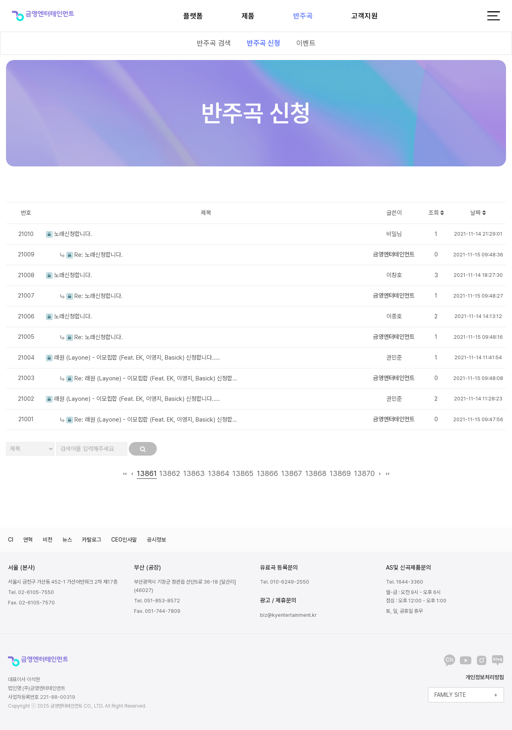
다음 (380, 474)
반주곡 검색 (214, 43)
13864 (218, 473)
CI (10, 539)
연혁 (28, 539)
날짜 (478, 212)
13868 (315, 473)
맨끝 (388, 474)
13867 (291, 473)
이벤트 (306, 43)
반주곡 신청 (263, 43)
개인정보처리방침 (485, 677)
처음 (125, 474)
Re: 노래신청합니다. (91, 254)
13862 (169, 473)
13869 (340, 473)
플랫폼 (193, 16)
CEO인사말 (124, 539)
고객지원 (364, 16)
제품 (248, 16)
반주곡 (303, 16)
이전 (132, 474)
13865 (243, 473)
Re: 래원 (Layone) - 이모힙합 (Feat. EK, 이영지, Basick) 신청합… (148, 378)
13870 (364, 473)
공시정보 (156, 539)
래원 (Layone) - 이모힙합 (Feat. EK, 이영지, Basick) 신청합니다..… (133, 357)
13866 (267, 473)
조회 (436, 212)
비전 (47, 539)
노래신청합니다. (69, 234)
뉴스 (67, 539)
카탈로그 (91, 539)
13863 (194, 473)
